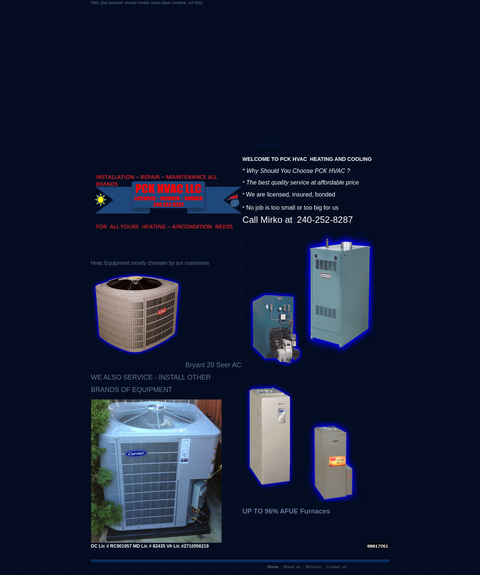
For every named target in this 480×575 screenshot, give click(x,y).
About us (292, 566)
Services (313, 566)
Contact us (336, 566)
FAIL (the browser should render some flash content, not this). (147, 2)
